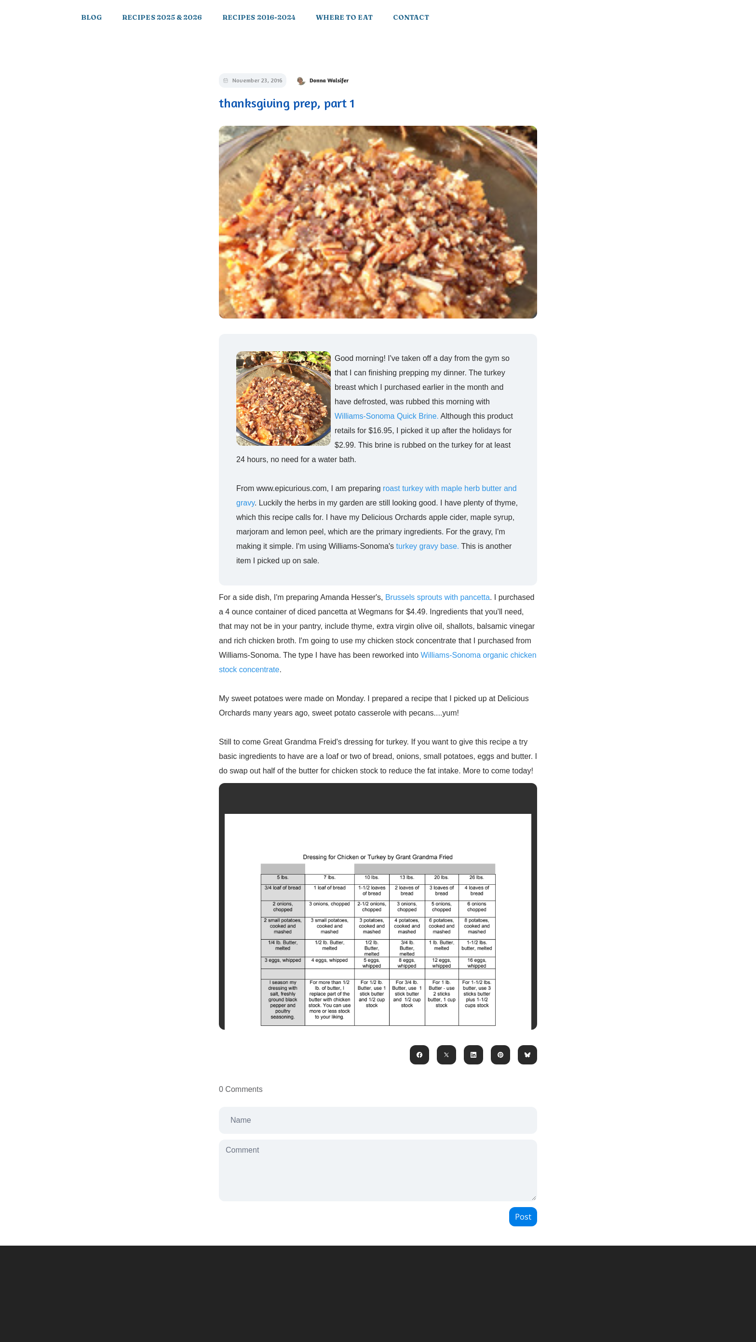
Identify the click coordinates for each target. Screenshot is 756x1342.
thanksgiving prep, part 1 (287, 102)
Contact (411, 17)
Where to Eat (344, 17)
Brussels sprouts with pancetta (437, 597)
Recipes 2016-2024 (259, 17)
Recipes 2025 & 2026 (162, 17)
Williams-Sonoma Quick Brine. (388, 416)
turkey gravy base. (427, 546)
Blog (91, 17)
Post (523, 1216)
